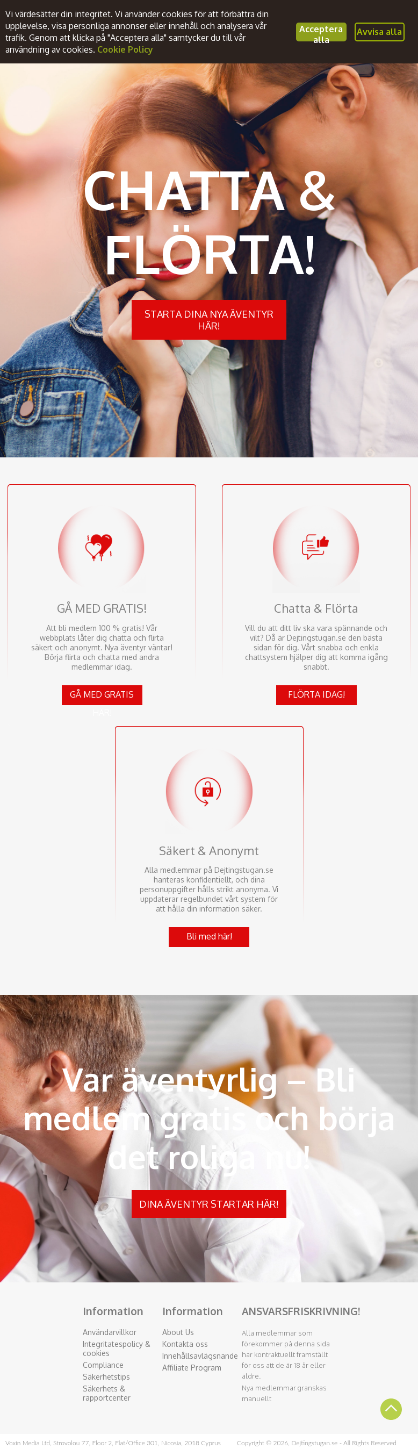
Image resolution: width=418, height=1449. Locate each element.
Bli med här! (209, 936)
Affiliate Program (191, 1367)
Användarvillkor (109, 1332)
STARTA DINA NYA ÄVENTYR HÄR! (209, 320)
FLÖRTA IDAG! (316, 694)
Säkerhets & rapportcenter (107, 1393)
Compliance (103, 1364)
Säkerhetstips (106, 1376)
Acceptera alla (321, 32)
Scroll (391, 1409)
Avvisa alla (379, 31)
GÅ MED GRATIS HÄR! (102, 697)
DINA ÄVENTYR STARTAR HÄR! (209, 1204)
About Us (178, 1332)
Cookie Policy (125, 49)
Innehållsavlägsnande (200, 1355)
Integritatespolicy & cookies (116, 1348)
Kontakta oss (185, 1343)
